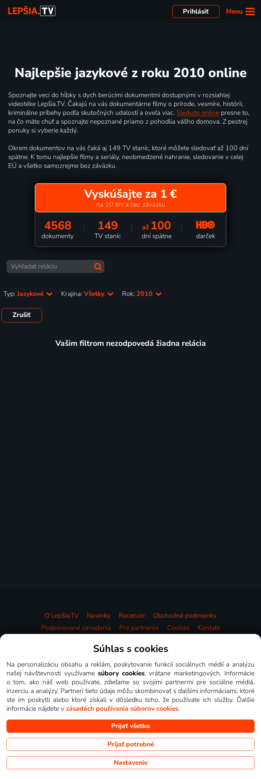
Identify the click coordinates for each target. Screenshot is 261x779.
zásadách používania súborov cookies (122, 708)
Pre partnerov (139, 627)
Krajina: (87, 293)
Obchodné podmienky (184, 615)
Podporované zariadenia (76, 627)
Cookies (178, 627)
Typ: (28, 293)
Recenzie (132, 615)
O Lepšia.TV (62, 615)
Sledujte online (197, 112)
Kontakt (209, 627)
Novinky (98, 615)
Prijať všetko (130, 726)
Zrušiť (22, 315)
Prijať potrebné (130, 744)
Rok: (142, 293)
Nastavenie (130, 762)
